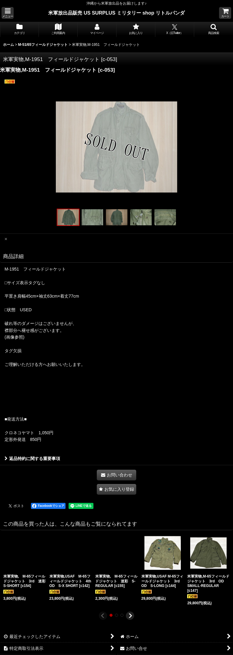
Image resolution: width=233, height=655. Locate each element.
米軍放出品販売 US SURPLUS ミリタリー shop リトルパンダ (116, 12)
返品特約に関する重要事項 (32, 458)
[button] (8, 13)
